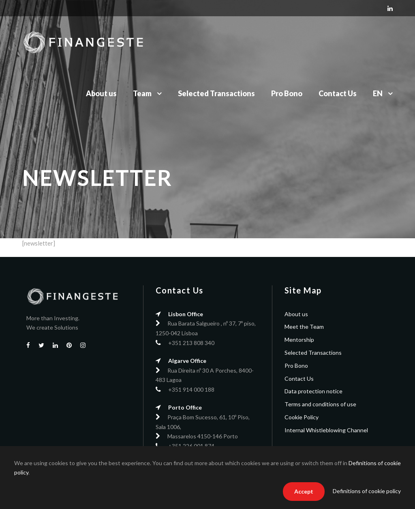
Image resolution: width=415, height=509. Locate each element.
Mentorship (299, 339)
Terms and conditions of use (320, 404)
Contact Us (338, 93)
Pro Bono (286, 93)
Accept (303, 491)
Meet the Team (304, 326)
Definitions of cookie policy (367, 490)
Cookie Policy (302, 417)
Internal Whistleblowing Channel (326, 430)
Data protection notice (313, 391)
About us (101, 93)
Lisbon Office (185, 314)
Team (142, 93)
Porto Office (185, 407)
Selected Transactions (216, 93)
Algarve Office (187, 360)
